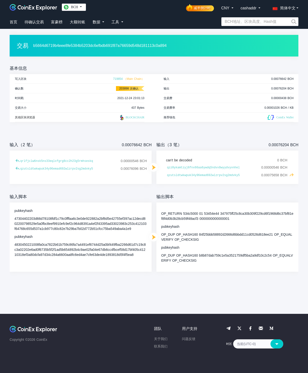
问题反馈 (188, 339)
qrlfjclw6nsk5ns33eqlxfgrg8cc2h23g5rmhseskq (56, 161)
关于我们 (160, 339)
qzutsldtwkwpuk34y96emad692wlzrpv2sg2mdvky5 (56, 169)
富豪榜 (57, 22)
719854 (118, 79)
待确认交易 (34, 22)
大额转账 (77, 22)
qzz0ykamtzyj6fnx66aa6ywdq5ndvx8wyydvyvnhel (203, 167)
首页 (13, 22)
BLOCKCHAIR (131, 117)
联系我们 (160, 346)
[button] (283, 7)
